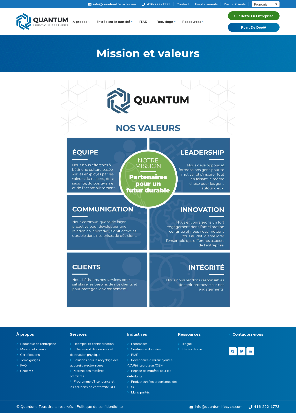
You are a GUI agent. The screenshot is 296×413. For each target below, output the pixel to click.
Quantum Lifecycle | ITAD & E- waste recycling (42, 21)
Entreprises (139, 344)
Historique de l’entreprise (38, 344)
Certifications (30, 355)
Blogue (187, 344)
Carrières (26, 371)
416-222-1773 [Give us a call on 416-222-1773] (156, 4)
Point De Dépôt (253, 27)
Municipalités (140, 392)
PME (134, 355)
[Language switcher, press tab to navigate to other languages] (266, 4)
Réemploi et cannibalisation (94, 344)
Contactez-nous (247, 334)
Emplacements (206, 4)
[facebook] (233, 351)
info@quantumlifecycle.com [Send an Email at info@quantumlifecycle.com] (112, 4)
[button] (81, 21)
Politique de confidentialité (100, 406)
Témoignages (30, 360)
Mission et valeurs (33, 349)
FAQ (23, 365)
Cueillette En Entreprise (253, 16)
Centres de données (146, 349)
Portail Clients (235, 4)
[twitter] (241, 351)
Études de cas (192, 349)
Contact (183, 4)
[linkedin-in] (250, 351)
